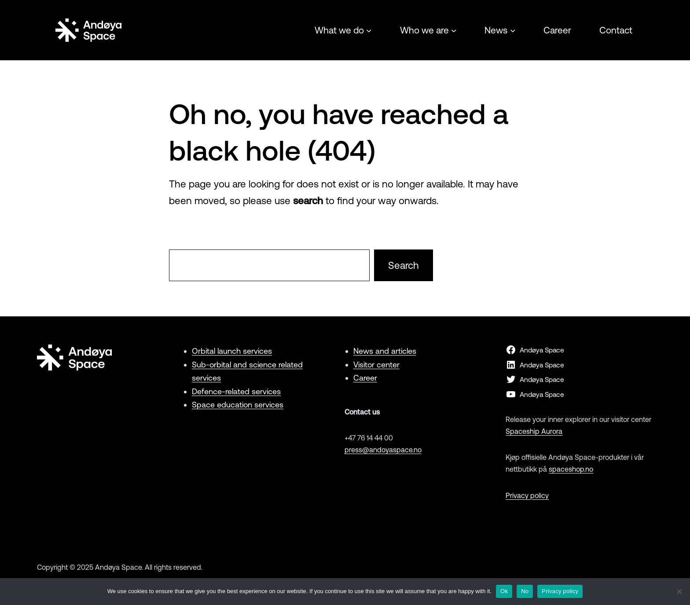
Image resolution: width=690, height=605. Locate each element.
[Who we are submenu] (453, 30)
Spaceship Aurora (534, 431)
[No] (679, 591)
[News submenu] (512, 30)
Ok (504, 591)
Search (403, 265)
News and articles (384, 351)
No (525, 591)
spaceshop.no (571, 469)
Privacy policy (527, 495)
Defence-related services (236, 391)
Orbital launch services (232, 351)
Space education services (237, 404)
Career (365, 377)
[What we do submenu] (368, 30)
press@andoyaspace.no (383, 450)
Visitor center (376, 364)
